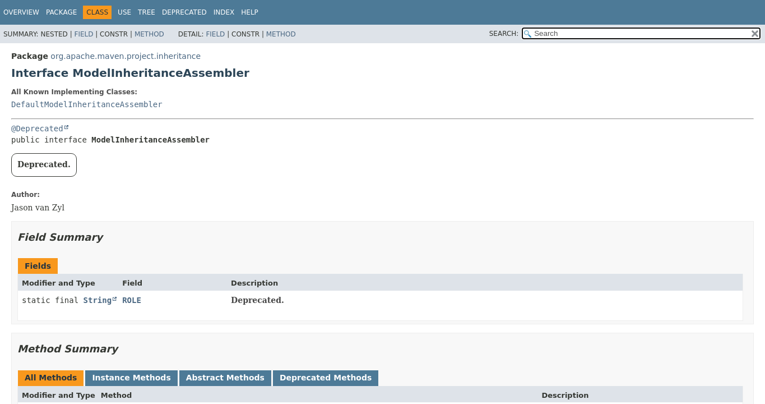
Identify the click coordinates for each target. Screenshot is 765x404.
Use (124, 12)
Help (249, 12)
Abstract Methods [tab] (225, 377)
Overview (21, 12)
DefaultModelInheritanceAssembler (87, 104)
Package (61, 12)
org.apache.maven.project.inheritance (125, 56)
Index (224, 12)
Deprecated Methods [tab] (326, 377)
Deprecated (184, 12)
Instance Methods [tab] (131, 377)
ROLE (131, 300)
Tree (146, 12)
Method (149, 34)
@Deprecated (37, 128)
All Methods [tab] (51, 377)
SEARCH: (504, 34)
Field (83, 34)
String (98, 300)
